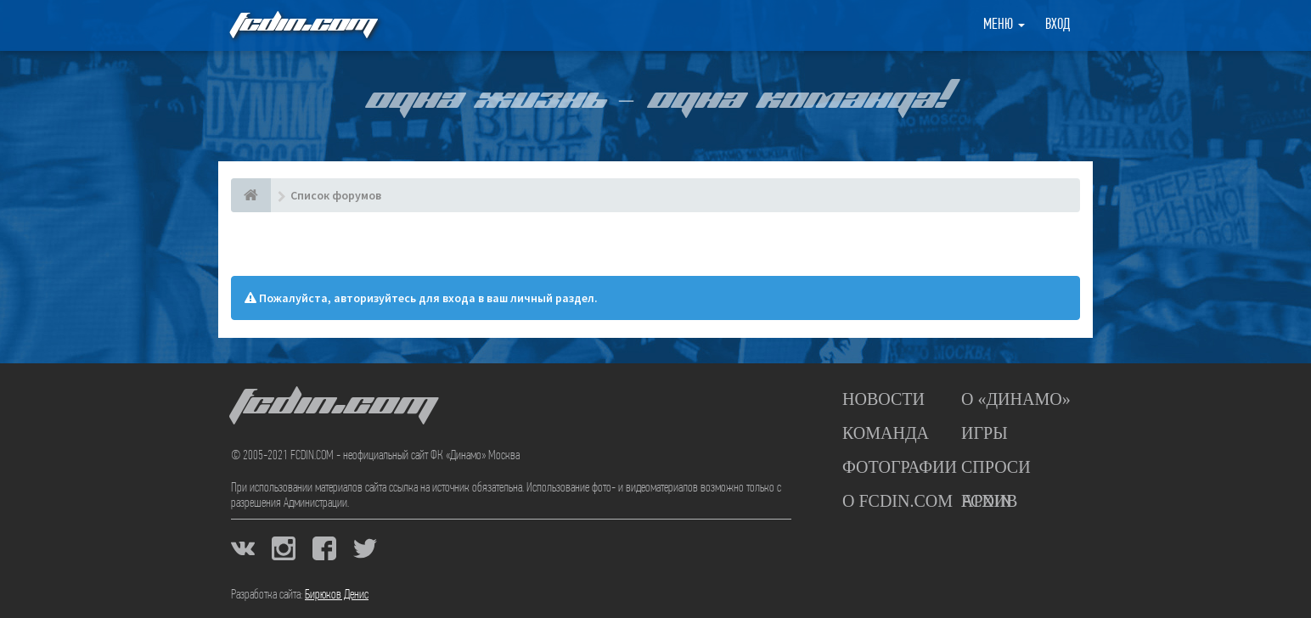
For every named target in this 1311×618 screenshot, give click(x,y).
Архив (989, 501)
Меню (1004, 25)
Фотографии (899, 467)
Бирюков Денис (337, 595)
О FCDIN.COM (897, 501)
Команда (885, 433)
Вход (1057, 25)
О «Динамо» (1016, 399)
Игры (984, 433)
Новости (883, 399)
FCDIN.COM (302, 25)
